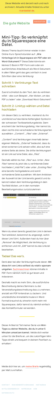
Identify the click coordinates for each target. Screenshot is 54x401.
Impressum (26, 389)
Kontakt (6, 385)
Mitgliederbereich (10, 389)
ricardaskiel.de (26, 10)
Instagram (41, 385)
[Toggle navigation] (41, 21)
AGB (35, 389)
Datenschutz (8, 393)
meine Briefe (32, 366)
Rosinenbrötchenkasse (23, 385)
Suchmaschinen (21, 269)
